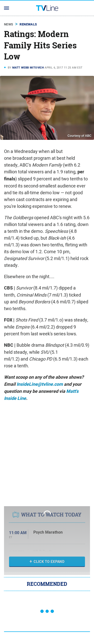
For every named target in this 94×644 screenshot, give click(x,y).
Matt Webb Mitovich (28, 68)
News (8, 24)
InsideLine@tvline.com (40, 384)
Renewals (28, 24)
